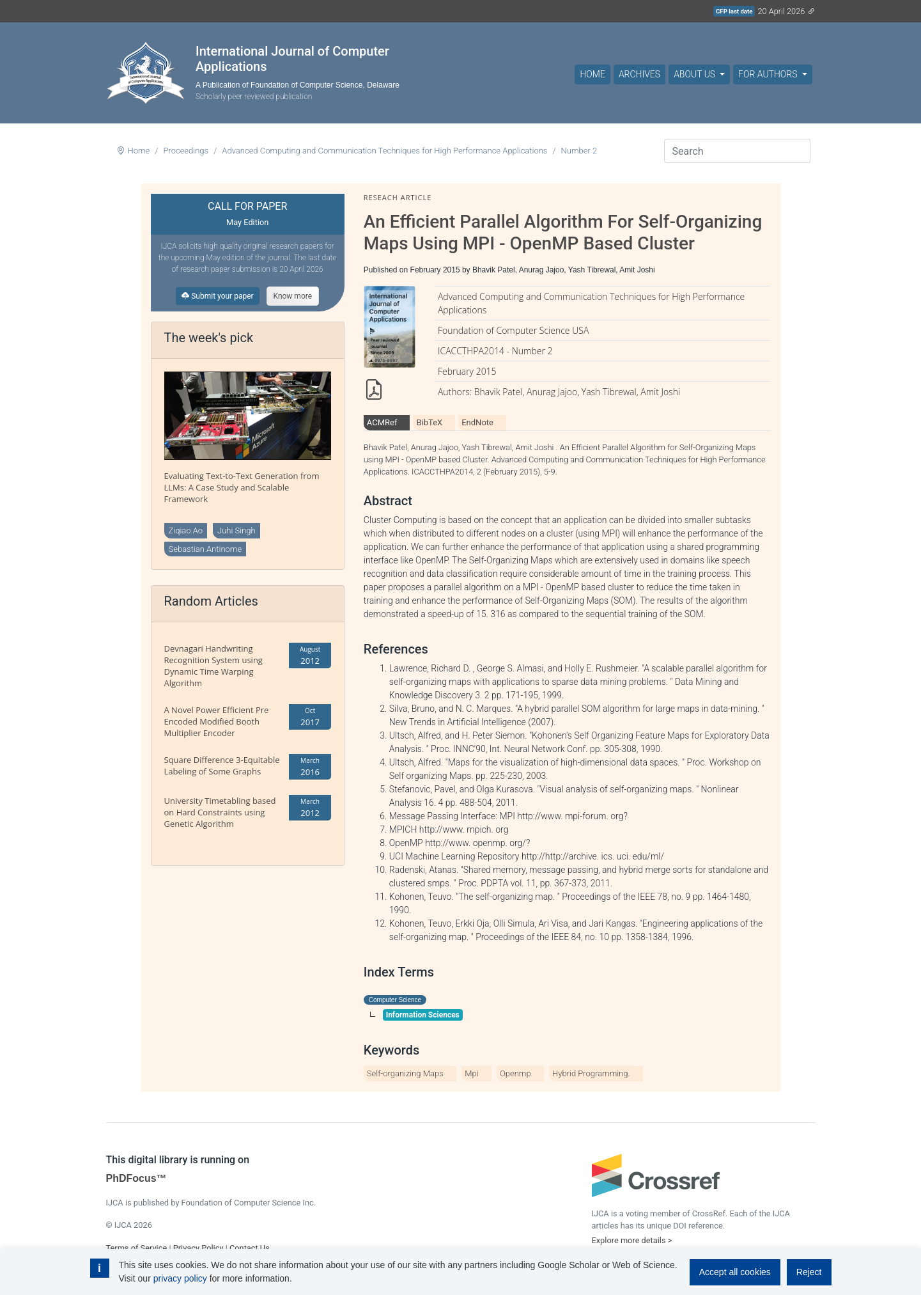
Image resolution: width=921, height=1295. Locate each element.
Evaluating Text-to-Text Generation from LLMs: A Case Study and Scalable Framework (242, 487)
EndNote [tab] (477, 422)
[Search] (737, 151)
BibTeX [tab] (429, 422)
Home (592, 74)
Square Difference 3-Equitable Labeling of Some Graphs (222, 765)
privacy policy (180, 1278)
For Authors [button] (769, 74)
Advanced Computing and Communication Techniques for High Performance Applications (384, 150)
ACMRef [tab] (382, 422)
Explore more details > (632, 1240)
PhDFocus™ (136, 1178)
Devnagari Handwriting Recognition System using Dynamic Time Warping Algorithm (213, 666)
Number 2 (579, 150)
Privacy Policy (198, 1248)
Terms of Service (136, 1248)
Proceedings (185, 150)
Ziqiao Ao (186, 530)
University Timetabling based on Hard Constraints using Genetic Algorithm (220, 812)
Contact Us (249, 1248)
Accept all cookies (735, 1272)
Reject (809, 1272)
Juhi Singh (236, 530)
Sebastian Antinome (205, 549)
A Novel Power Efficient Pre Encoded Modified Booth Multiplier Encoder (216, 721)
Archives (639, 74)
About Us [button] (695, 74)
